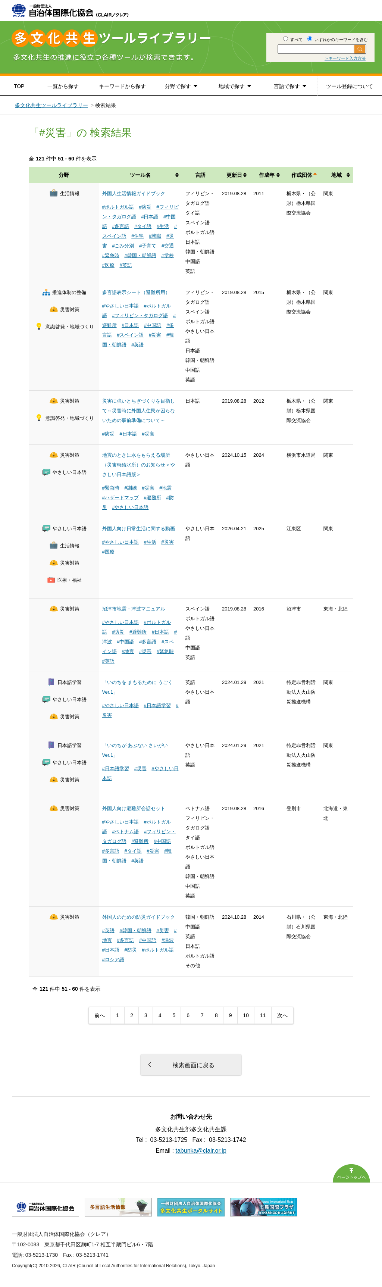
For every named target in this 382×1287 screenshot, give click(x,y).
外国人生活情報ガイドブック (133, 193)
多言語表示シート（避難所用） (136, 292)
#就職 (155, 236)
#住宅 (137, 236)
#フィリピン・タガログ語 (140, 315)
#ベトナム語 (125, 831)
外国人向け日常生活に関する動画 (138, 528)
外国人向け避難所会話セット (133, 808)
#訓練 (130, 488)
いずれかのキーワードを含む (337, 39)
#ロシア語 (113, 959)
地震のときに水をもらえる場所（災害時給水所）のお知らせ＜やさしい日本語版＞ (138, 464)
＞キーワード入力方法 (345, 58)
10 (246, 1015)
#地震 (165, 488)
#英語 (125, 265)
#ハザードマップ (120, 497)
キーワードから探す (122, 86)
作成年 (267, 175)
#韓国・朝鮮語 (140, 255)
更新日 (234, 175)
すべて (293, 39)
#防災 (145, 207)
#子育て (147, 246)
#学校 (167, 255)
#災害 (155, 335)
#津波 (168, 940)
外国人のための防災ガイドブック (138, 917)
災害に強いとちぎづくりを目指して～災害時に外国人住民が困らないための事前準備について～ (138, 410)
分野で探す (178, 86)
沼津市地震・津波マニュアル (133, 609)
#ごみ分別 (123, 246)
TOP (19, 86)
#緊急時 (110, 255)
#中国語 (152, 325)
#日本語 (149, 216)
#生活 (163, 226)
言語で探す (287, 86)
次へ (282, 1015)
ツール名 (140, 175)
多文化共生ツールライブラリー (51, 105)
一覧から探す (63, 86)
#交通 (168, 246)
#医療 (108, 265)
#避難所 (152, 497)
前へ (99, 1015)
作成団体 (301, 175)
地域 (336, 175)
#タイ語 (142, 226)
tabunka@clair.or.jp (201, 1150)
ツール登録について (349, 86)
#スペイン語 (130, 335)
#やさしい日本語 (120, 306)
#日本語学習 (157, 705)
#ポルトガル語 (118, 207)
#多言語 (120, 226)
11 (263, 1015)
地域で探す (232, 86)
